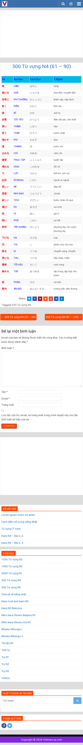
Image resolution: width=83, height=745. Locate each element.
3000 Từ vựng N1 (11, 573)
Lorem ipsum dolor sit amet (18, 514)
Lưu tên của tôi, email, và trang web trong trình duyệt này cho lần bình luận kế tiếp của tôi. (39, 417)
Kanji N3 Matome (11, 608)
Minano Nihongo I (11, 629)
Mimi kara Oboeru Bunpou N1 (18, 615)
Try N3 (5, 671)
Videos (5, 678)
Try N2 (5, 664)
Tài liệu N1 (7, 643)
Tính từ (5, 650)
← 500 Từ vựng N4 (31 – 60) (18, 317)
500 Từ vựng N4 (21, 304)
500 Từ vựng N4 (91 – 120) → (64, 317)
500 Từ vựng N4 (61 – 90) (41, 66)
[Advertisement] (41, 34)
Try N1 (5, 657)
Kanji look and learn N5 (15, 601)
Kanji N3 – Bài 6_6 (12, 535)
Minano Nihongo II (12, 636)
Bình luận (7, 348)
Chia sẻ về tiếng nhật (13, 594)
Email (5, 398)
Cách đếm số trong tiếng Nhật (19, 521)
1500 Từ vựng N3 (11, 566)
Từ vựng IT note (11, 528)
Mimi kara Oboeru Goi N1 (16, 622)
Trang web (7, 404)
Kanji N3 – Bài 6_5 (12, 542)
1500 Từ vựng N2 (11, 559)
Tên (4, 392)
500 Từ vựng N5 (11, 587)
